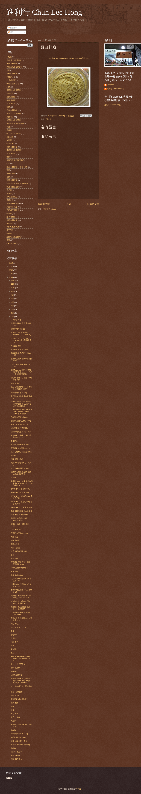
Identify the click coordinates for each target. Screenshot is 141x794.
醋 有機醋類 (11, 217)
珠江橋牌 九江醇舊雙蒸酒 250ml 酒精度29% (20, 608)
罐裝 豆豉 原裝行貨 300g (20, 741)
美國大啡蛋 (15, 544)
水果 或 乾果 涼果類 (14, 60)
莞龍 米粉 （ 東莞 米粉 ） (20, 515)
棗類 (8, 170)
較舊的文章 (93, 204)
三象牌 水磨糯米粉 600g (20, 417)
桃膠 (12, 706)
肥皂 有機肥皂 (12, 110)
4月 (12, 309)
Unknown (110, 85)
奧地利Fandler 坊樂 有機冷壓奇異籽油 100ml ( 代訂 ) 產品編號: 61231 (22, 483)
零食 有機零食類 (13, 203)
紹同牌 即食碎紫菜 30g (19, 428)
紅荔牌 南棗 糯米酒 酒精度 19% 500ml (21, 614)
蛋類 (8, 163)
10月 (13, 288)
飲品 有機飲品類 (13, 187)
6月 (12, 302)
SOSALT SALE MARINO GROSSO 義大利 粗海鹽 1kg (21, 340)
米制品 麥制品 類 (13, 84)
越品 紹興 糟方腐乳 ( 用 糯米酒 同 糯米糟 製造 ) (21, 388)
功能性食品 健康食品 (14, 67)
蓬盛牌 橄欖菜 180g (18, 737)
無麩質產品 (11, 173)
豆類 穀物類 (11, 97)
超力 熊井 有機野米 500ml (20, 468)
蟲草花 (13, 478)
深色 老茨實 (15, 695)
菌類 (8, 177)
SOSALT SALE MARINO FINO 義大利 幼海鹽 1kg (21, 334)
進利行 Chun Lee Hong (44, 12)
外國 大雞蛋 (15, 540)
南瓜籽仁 (14, 441)
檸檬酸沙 (14, 671)
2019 (11, 270)
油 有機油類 (11, 104)
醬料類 (9, 233)
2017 (11, 277)
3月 (12, 313)
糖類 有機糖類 (12, 220)
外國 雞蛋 (14, 537)
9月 (12, 291)
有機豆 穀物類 (12, 74)
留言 (10, 32)
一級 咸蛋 (14, 559)
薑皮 (12, 653)
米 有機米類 (11, 80)
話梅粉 (13, 730)
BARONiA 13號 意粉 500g (20, 489)
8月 (12, 295)
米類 (8, 87)
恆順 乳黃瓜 (15, 383)
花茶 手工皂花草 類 (14, 114)
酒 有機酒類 (11, 154)
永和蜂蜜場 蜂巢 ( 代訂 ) (20, 349)
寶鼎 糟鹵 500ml (17, 575)
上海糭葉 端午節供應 (19, 699)
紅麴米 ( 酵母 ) (16, 675)
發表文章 (12, 28)
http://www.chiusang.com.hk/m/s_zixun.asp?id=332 (69, 58)
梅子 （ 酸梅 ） (16, 717)
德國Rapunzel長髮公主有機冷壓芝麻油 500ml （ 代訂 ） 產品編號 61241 (21, 372)
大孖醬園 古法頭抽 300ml (20, 448)
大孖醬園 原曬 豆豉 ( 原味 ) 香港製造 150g (21, 563)
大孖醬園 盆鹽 (16, 346)
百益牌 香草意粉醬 (18, 329)
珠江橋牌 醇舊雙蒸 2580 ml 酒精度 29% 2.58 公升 (21, 597)
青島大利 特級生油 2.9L (19, 424)
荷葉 (12, 710)
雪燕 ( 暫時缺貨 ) (17, 692)
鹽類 (8, 240)
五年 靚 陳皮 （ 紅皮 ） (19, 627)
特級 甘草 (14, 642)
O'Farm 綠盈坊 (12, 243)
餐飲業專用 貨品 (13, 227)
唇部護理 (10, 137)
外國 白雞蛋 (15, 548)
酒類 (8, 157)
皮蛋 (12, 555)
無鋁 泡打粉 (15, 668)
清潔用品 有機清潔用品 (15, 160)
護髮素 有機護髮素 (14, 237)
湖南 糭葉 (14, 703)
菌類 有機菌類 (12, 180)
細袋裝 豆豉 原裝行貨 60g (20, 745)
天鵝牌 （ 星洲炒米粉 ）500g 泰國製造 (20, 519)
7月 (12, 299)
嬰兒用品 (10, 230)
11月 (13, 284)
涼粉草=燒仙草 (16, 752)
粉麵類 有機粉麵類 (14, 150)
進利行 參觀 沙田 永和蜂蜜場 (17, 184)
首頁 (68, 204)
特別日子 (10, 143)
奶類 (8, 70)
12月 (13, 280)
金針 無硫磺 (15, 755)
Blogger (79, 789)
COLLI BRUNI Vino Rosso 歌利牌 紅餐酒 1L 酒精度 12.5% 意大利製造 (22, 412)
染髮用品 (10, 117)
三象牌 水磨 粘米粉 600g (20, 445)
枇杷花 (13, 455)
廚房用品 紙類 (12, 207)
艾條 (12, 631)
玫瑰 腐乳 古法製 (17, 459)
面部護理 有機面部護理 (15, 124)
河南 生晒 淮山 (16, 759)
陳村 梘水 (14, 714)
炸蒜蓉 (13, 721)
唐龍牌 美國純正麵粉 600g (21, 421)
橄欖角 (13, 748)
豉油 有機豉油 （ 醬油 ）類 (17, 167)
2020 (11, 267)
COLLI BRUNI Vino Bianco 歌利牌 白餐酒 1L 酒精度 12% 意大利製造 (21, 404)
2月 (12, 317)
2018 (11, 274)
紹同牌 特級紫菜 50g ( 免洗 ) (21, 432)
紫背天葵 (14, 635)
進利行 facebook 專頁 (112, 105)
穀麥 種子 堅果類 (13, 210)
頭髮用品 (10, 223)
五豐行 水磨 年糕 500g (19, 533)
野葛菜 (13, 638)
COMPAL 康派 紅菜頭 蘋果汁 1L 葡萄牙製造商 (22, 473)
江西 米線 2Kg (16, 530)
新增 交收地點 (12, 197)
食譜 (8, 127)
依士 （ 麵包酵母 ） (18, 664)
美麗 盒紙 (14, 571)
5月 (12, 306)
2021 (11, 263)
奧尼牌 (9, 193)
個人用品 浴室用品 (14, 133)
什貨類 (9, 57)
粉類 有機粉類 (12, 147)
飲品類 (9, 190)
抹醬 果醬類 (11, 100)
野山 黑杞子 (15, 624)
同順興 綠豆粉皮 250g (19, 393)
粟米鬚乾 (14, 649)
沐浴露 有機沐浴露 (14, 90)
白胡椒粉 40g (16, 320)
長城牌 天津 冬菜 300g (19, 734)
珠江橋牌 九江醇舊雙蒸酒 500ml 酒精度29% (20, 602)
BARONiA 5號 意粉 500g (20, 492)
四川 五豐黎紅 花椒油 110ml (21, 452)
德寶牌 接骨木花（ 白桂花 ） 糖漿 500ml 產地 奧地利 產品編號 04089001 (22, 681)
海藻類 (9, 140)
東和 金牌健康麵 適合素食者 (21, 511)
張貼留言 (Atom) (49, 209)
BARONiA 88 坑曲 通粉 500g (21, 507)
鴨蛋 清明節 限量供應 (19, 551)
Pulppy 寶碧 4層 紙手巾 (19, 568)
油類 (8, 107)
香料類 (48, 119)
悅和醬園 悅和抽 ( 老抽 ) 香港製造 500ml (21, 436)
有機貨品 (10, 77)
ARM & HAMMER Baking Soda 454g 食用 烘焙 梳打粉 (21, 658)
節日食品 (10, 200)
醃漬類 (9, 214)
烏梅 (12, 646)
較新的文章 (44, 204)
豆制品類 (10, 94)
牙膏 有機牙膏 (12, 64)
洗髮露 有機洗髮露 (14, 120)
